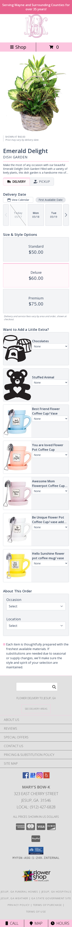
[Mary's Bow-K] (36, 37)
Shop (18, 47)
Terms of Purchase (47, 905)
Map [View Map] (36, 923)
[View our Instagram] (39, 777)
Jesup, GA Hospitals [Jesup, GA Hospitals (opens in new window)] (56, 891)
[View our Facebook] (26, 777)
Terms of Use (36, 911)
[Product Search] (37, 686)
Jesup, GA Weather (14, 898)
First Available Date (51, 200)
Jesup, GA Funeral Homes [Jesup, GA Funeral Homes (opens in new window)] (19, 891)
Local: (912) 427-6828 (36, 807)
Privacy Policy (19, 905)
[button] (36, 850)
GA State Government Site (51, 898)
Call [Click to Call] (12, 923)
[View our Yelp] (46, 777)
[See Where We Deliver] (36, 708)
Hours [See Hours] (60, 923)
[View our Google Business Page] (33, 777)
